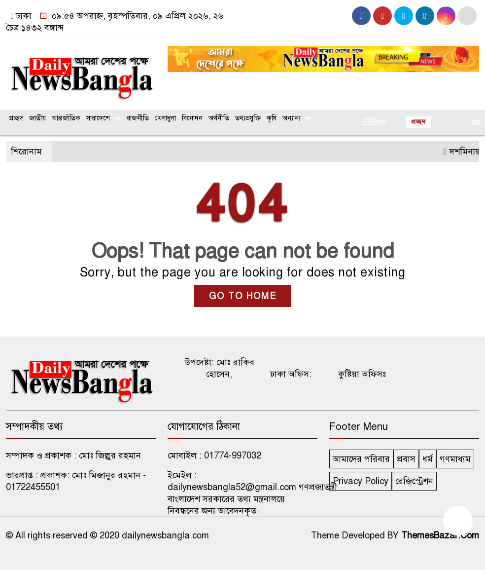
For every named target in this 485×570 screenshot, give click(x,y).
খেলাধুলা (165, 118)
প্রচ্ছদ (16, 118)
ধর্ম (427, 459)
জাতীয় (37, 118)
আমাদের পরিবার (361, 459)
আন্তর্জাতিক (66, 118)
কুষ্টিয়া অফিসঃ (362, 374)
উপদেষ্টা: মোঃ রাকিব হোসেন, (219, 368)
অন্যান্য (291, 118)
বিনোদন (192, 118)
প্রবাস (406, 459)
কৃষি (272, 118)
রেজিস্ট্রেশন (414, 481)
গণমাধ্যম (455, 459)
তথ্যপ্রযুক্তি (248, 118)
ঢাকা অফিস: (291, 374)
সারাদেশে (98, 118)
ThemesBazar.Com (440, 535)
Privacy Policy (360, 481)
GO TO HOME (243, 296)
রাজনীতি (138, 118)
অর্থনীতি (218, 118)
